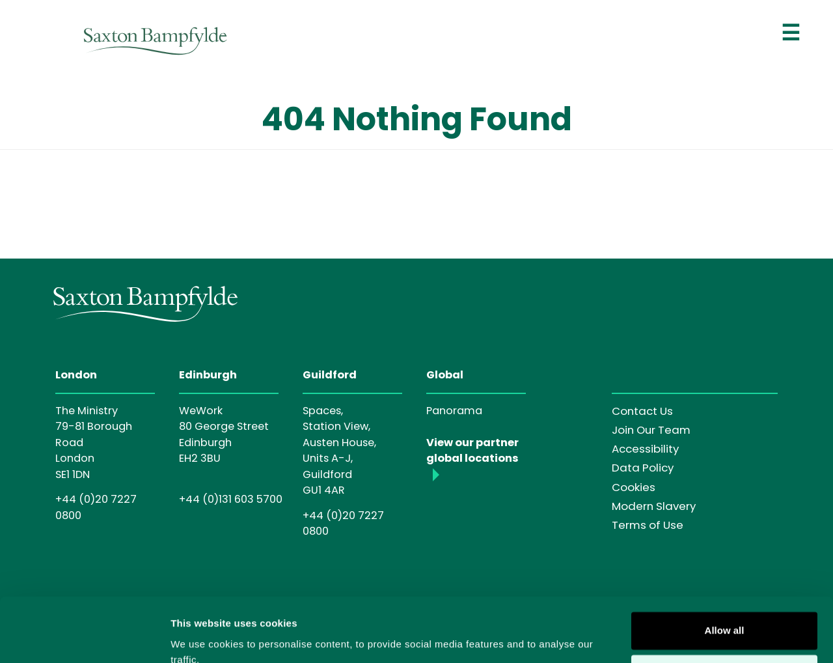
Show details (201, 637)
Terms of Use (647, 525)
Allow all (724, 572)
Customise (725, 615)
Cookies (633, 487)
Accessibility (645, 449)
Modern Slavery (654, 506)
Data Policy (643, 467)
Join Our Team (651, 430)
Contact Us (642, 411)
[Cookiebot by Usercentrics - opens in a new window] (84, 637)
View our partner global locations (472, 450)
